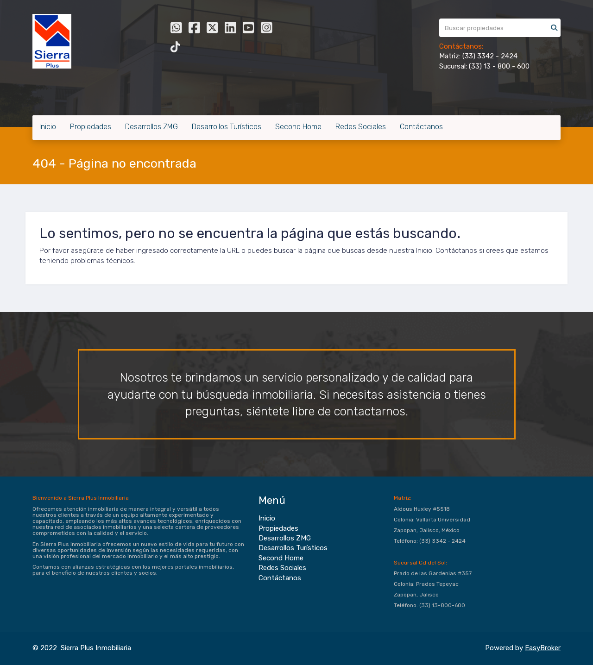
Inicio (47, 126)
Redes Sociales (360, 126)
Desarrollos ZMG (151, 126)
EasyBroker (543, 648)
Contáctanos (421, 126)
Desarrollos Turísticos (226, 126)
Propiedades (90, 126)
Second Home (298, 126)
